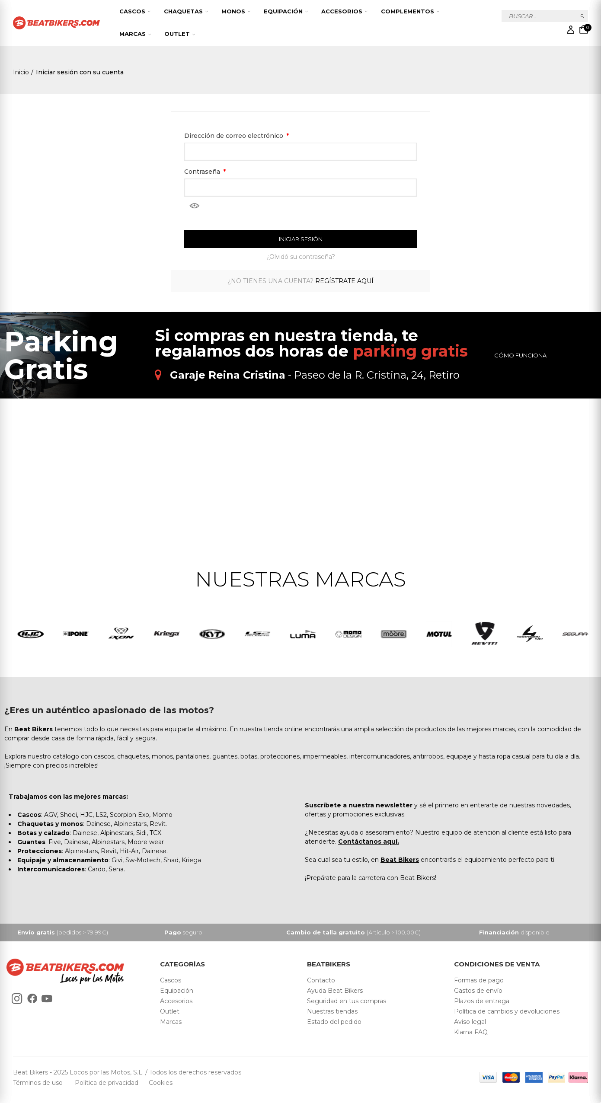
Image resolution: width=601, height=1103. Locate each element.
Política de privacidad (107, 1083)
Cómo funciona (520, 355)
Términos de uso (38, 1083)
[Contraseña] (300, 188)
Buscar (582, 16)
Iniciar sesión (301, 239)
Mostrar (194, 206)
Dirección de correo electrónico (234, 136)
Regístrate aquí (344, 281)
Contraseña (203, 171)
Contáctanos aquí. (368, 841)
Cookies (158, 1083)
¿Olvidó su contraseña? (300, 257)
